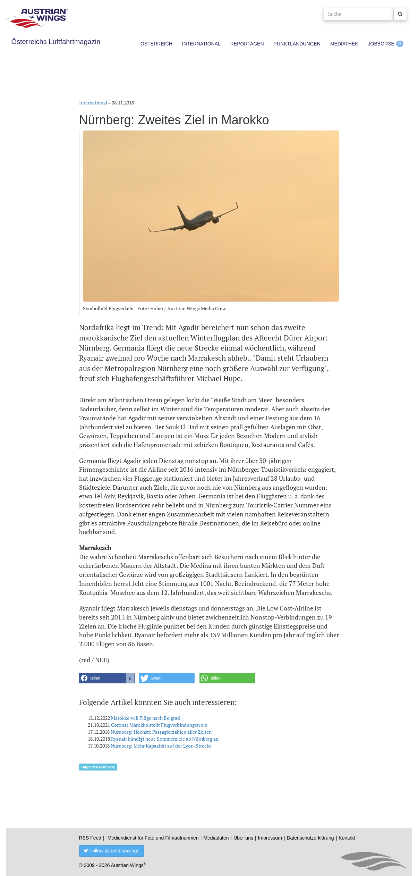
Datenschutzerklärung (310, 838)
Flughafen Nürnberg (98, 767)
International (201, 44)
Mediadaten (216, 838)
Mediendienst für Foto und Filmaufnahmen (153, 838)
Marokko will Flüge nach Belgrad (145, 718)
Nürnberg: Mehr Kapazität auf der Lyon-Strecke (161, 745)
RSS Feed (90, 838)
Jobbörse (381, 44)
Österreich (156, 44)
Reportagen (247, 44)
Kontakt (347, 838)
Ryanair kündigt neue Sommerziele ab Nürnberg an (165, 738)
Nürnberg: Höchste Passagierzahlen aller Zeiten (161, 731)
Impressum (270, 838)
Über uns (243, 838)
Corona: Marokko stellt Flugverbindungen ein (159, 725)
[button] (107, 678)
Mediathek (344, 44)
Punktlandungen (297, 44)
